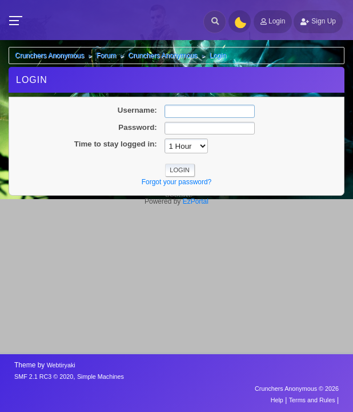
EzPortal (195, 201)
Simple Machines (100, 376)
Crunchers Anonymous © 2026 (297, 388)
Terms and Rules (312, 400)
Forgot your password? (177, 182)
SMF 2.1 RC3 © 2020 (43, 376)
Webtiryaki (61, 365)
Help (277, 400)
